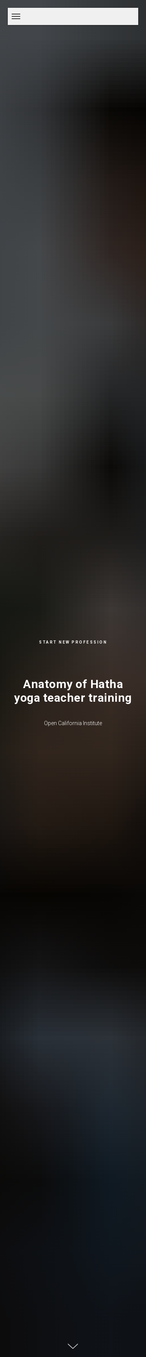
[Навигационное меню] (16, 16)
